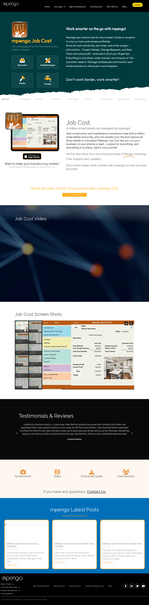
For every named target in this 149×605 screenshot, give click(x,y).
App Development (77, 7)
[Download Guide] (91, 472)
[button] (22, 62)
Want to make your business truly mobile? (32, 163)
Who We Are (112, 7)
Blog (124, 7)
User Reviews (126, 476)
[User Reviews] (126, 472)
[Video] (57, 472)
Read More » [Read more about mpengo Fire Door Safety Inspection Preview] (60, 562)
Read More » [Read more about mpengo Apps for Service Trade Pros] (108, 562)
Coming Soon (96, 7)
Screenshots (23, 476)
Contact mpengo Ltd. (94, 586)
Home (47, 7)
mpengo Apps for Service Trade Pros (122, 544)
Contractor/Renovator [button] (10, 587)
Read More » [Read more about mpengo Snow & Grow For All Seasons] (12, 565)
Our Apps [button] (59, 7)
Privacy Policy (42, 599)
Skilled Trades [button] (7, 584)
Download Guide (92, 476)
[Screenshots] (23, 472)
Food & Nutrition (7, 594)
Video (57, 476)
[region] (74, 355)
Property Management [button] (10, 590)
